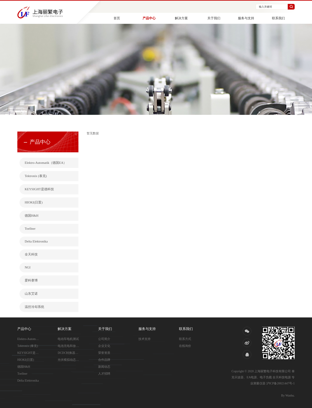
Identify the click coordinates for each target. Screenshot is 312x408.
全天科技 (31, 254)
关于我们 (213, 18)
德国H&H (31, 215)
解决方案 (181, 18)
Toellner (30, 228)
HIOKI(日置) (33, 202)
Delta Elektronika (36, 241)
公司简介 (104, 339)
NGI (28, 267)
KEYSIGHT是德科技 (39, 189)
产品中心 (149, 18)
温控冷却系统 (34, 307)
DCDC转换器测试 (68, 352)
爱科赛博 (31, 280)
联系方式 (185, 339)
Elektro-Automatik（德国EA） (46, 162)
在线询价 (185, 346)
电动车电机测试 (68, 339)
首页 (117, 18)
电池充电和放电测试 (68, 346)
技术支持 (144, 339)
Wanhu (289, 395)
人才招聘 (104, 373)
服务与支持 (246, 18)
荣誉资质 (104, 352)
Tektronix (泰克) (36, 176)
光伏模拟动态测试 (68, 359)
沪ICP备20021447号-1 (280, 383)
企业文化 (104, 346)
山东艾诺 (31, 293)
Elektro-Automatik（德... (28, 339)
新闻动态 (104, 366)
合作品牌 (104, 359)
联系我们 (278, 18)
